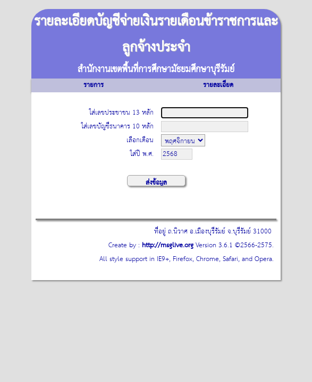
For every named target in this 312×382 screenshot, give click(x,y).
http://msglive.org (167, 245)
